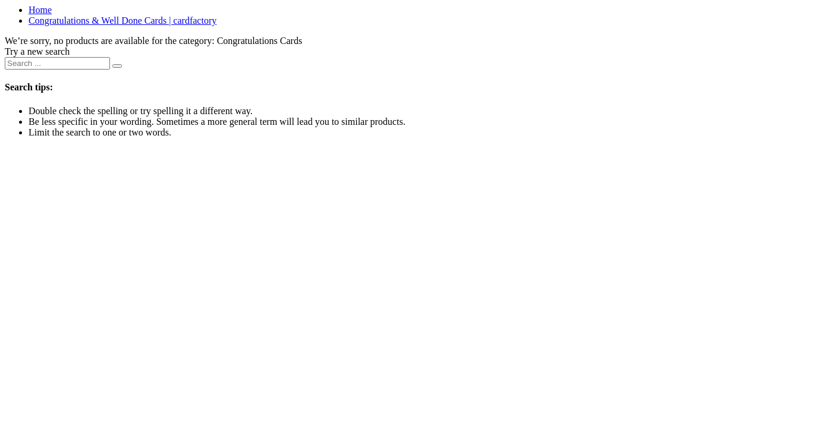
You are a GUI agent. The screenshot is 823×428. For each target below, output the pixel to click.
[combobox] (57, 63)
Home (40, 10)
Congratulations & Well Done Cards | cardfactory (122, 20)
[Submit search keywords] (117, 66)
